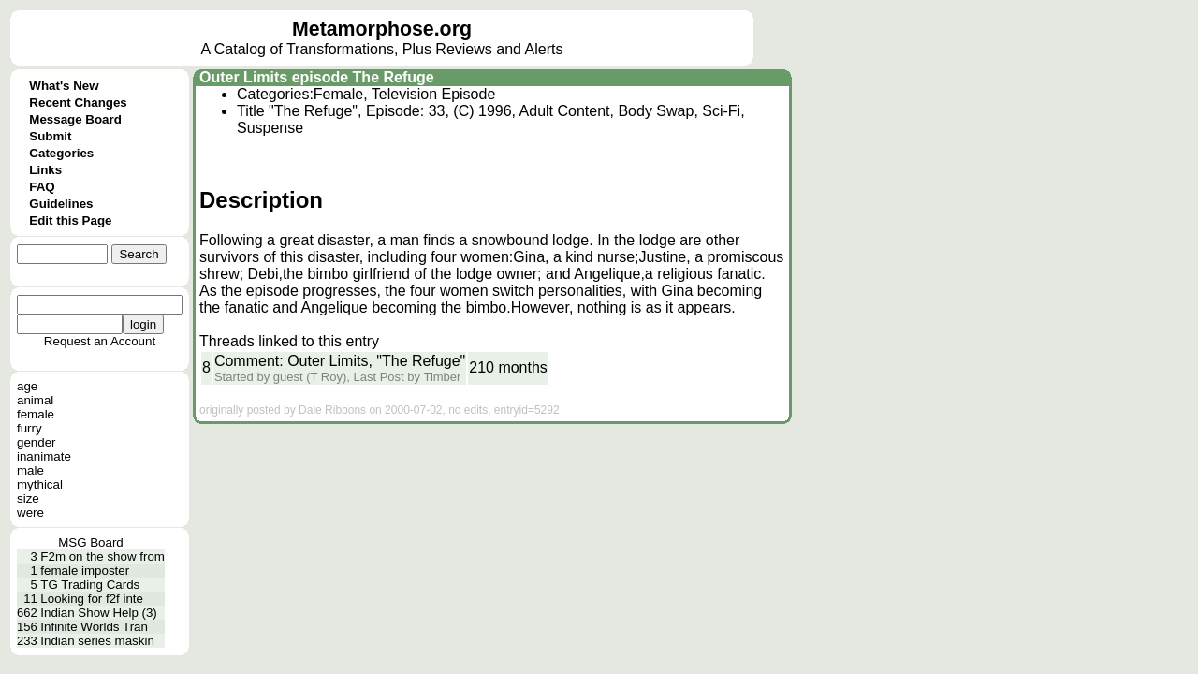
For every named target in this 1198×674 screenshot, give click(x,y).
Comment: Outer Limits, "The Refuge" (339, 361)
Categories (61, 153)
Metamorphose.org (382, 29)
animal (35, 400)
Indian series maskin (97, 641)
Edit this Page (70, 220)
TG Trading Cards (89, 585)
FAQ (41, 187)
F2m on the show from (102, 556)
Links (45, 170)
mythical (40, 484)
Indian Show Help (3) (98, 613)
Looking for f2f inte (91, 599)
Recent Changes (77, 102)
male (30, 470)
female (35, 414)
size (28, 498)
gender (36, 442)
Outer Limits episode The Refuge (316, 77)
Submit (50, 136)
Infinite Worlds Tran (94, 627)
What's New (63, 86)
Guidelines (61, 204)
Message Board (75, 119)
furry (29, 428)
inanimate (44, 456)
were (30, 513)
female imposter (84, 571)
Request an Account (99, 341)
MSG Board (91, 542)
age (27, 386)
